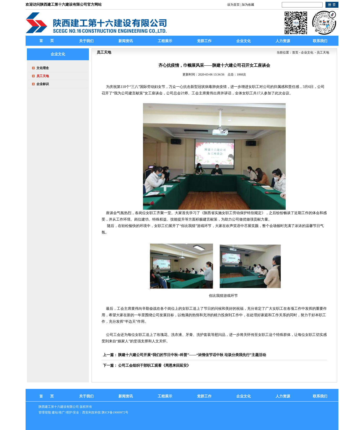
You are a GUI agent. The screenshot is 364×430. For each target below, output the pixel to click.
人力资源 (283, 396)
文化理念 (42, 68)
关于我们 (86, 396)
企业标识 (42, 84)
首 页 (46, 41)
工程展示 (165, 396)
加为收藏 (248, 4)
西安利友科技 (91, 412)
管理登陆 (45, 412)
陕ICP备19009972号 (115, 412)
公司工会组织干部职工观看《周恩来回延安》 (154, 365)
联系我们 (320, 396)
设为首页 (233, 4)
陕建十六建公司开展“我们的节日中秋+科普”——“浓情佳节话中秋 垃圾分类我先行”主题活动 (192, 355)
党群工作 (204, 396)
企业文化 (243, 396)
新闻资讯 (125, 396)
